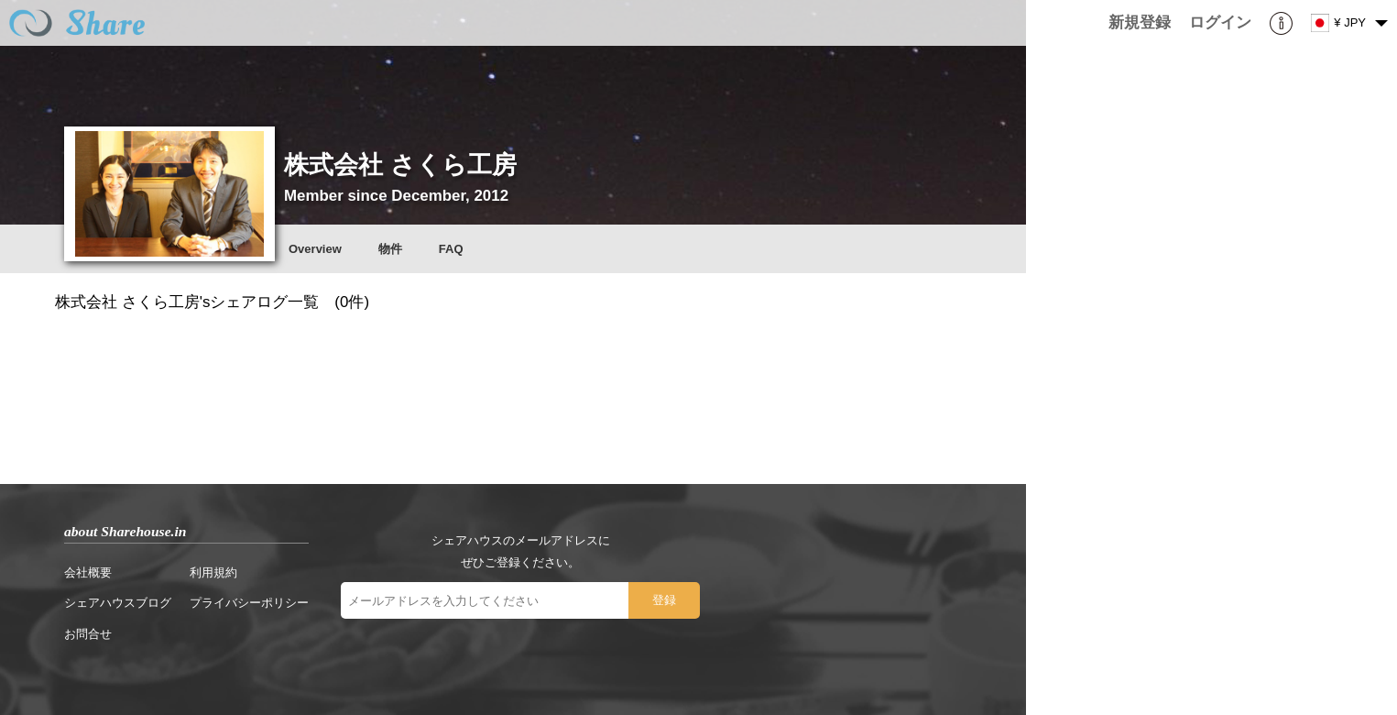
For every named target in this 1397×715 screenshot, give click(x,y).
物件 (390, 249)
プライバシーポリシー (249, 603)
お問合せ (88, 634)
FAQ (451, 249)
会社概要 (88, 572)
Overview (315, 249)
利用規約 (213, 572)
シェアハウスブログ (117, 603)
